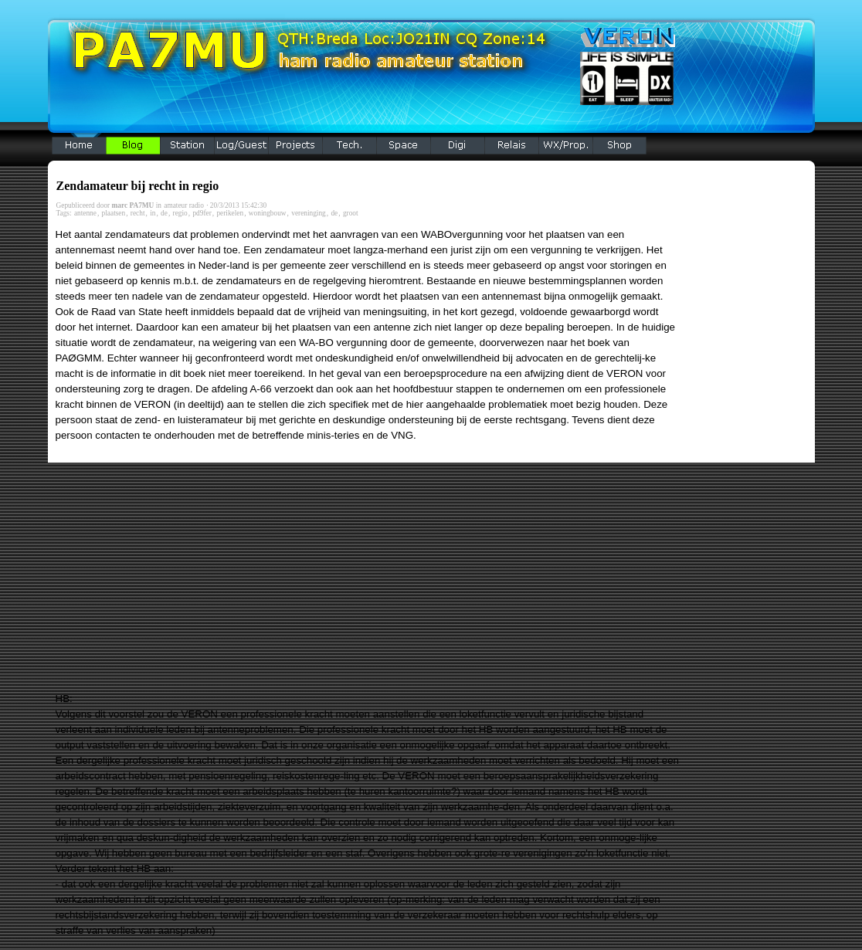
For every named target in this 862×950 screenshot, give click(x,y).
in (152, 213)
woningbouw (268, 213)
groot (350, 213)
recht (138, 213)
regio (180, 213)
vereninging (308, 213)
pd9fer (201, 213)
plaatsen (114, 213)
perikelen (229, 213)
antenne (85, 213)
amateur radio (184, 205)
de (164, 213)
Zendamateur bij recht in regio (137, 185)
